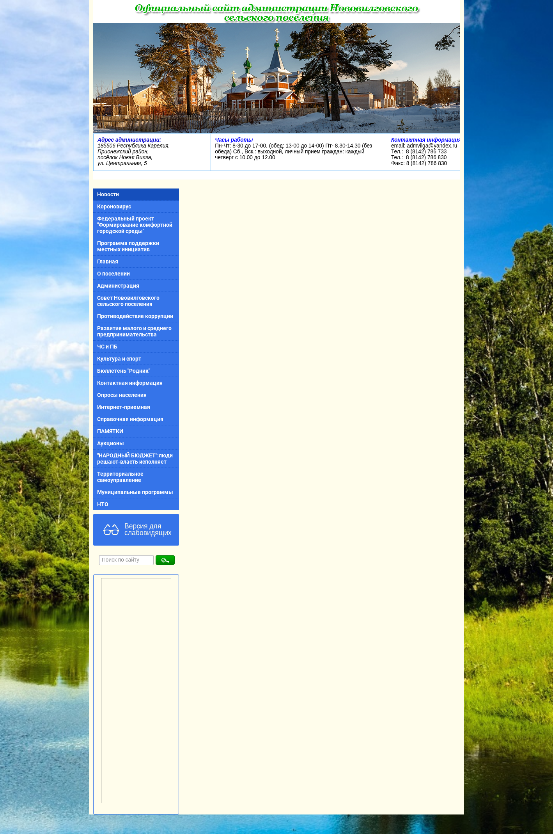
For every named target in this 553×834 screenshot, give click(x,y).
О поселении (113, 273)
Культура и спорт (119, 359)
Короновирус (114, 206)
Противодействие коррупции (135, 316)
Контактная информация (130, 383)
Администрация (118, 286)
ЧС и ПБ (107, 346)
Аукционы (110, 443)
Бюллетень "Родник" (123, 371)
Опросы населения (122, 395)
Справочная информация (130, 419)
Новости (108, 194)
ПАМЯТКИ (110, 431)
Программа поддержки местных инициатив (128, 246)
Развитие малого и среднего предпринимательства (134, 331)
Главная (107, 261)
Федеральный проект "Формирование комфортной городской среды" (134, 224)
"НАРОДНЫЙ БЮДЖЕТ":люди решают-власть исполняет (135, 458)
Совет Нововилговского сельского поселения (128, 301)
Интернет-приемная (123, 407)
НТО (102, 504)
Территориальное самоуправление (120, 477)
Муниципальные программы (135, 492)
